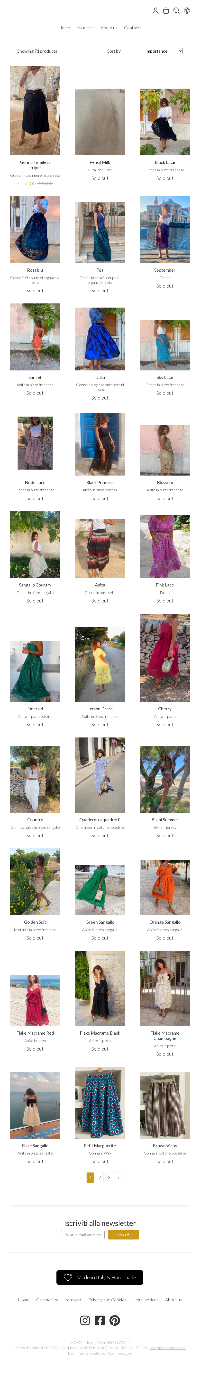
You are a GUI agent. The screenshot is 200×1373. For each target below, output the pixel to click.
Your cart (85, 27)
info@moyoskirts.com (168, 1347)
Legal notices (145, 1299)
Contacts (132, 27)
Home (64, 27)
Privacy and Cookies (108, 1299)
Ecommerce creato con (100, 1353)
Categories (47, 1299)
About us (109, 27)
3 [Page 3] (109, 1177)
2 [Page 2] (100, 1177)
